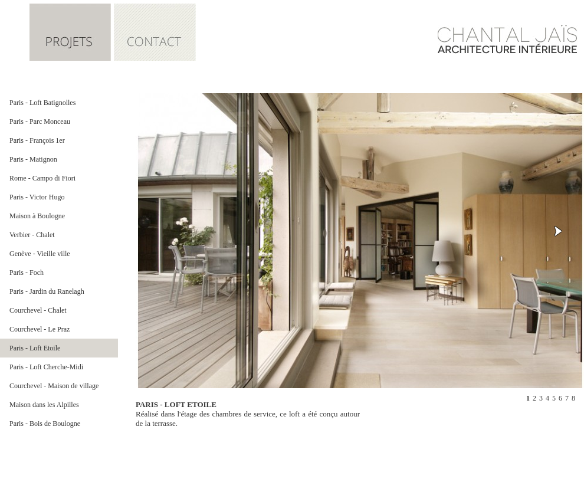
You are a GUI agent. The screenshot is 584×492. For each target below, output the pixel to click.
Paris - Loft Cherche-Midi (46, 367)
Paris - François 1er (37, 140)
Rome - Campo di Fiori (42, 178)
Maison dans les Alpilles (44, 405)
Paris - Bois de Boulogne (44, 423)
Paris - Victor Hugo (36, 197)
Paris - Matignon (33, 159)
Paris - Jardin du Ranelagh (46, 291)
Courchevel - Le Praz (39, 329)
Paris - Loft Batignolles (42, 103)
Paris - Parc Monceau (39, 121)
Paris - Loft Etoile (34, 348)
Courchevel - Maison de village (54, 386)
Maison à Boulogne (37, 216)
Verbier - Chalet (32, 235)
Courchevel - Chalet (38, 310)
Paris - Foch (26, 272)
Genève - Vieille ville (39, 254)
